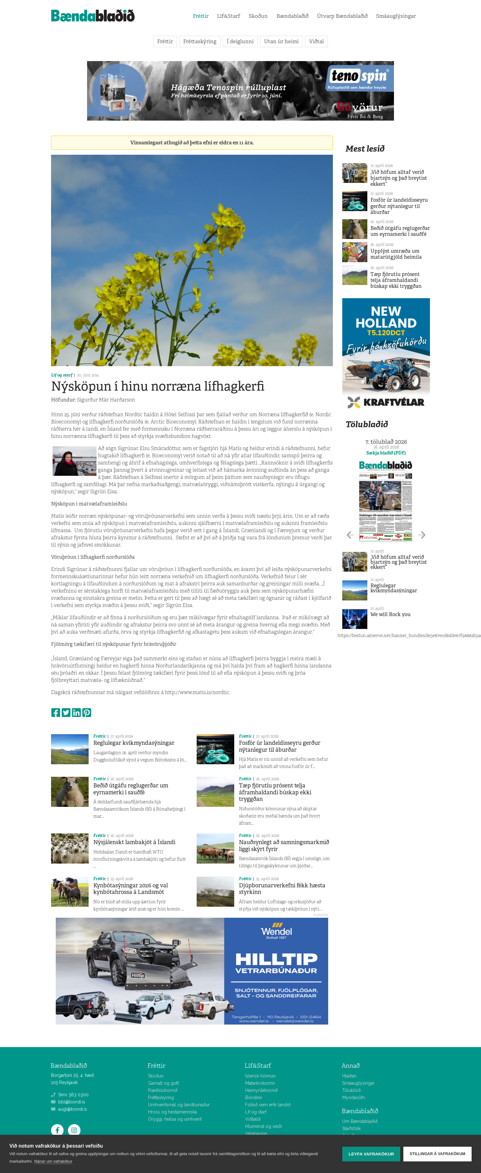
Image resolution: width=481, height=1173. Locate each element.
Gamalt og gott (163, 1083)
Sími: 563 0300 (70, 1094)
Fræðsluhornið (163, 1090)
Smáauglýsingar (396, 16)
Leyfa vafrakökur (371, 1154)
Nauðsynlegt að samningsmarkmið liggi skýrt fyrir (284, 845)
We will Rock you (390, 614)
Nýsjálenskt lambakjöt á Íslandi (134, 842)
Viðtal (316, 41)
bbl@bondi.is (68, 1101)
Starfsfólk (351, 1128)
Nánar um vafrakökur (53, 1161)
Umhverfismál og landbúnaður (179, 1104)
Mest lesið (365, 148)
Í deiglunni (240, 41)
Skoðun (258, 16)
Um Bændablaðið (360, 1121)
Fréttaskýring (199, 41)
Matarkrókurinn (260, 1083)
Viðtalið (253, 1119)
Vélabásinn (256, 1133)
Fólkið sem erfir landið (268, 1104)
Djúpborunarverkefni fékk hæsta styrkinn (282, 889)
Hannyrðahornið (261, 1090)
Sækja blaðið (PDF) (386, 453)
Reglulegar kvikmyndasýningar (133, 743)
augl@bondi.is (69, 1109)
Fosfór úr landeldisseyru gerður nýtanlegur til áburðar (279, 746)
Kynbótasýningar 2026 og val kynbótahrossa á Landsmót (130, 889)
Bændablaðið (292, 16)
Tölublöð (351, 1090)
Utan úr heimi (281, 41)
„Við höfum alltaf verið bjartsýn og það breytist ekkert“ (398, 178)
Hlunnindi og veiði (263, 1126)
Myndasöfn (353, 1097)
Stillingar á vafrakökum (437, 1154)
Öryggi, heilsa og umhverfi (175, 1119)
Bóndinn (253, 1097)
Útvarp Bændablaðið (342, 16)
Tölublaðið (366, 424)
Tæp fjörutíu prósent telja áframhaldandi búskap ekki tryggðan (275, 792)
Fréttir (201, 16)
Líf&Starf (228, 16)
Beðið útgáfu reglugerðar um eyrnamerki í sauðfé (130, 789)
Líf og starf (61, 375)
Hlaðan (349, 1075)
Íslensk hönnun (260, 1075)
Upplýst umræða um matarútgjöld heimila (396, 254)
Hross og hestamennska (172, 1111)
